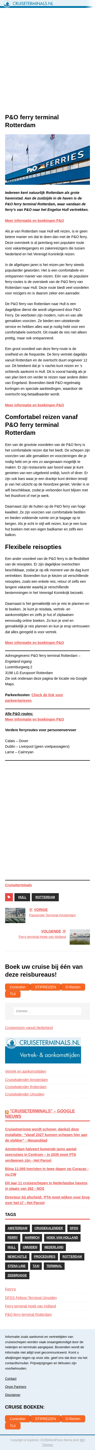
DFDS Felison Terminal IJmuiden (31, 1298)
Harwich (32, 1237)
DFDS (74, 1228)
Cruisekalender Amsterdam (26, 1080)
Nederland (53, 1247)
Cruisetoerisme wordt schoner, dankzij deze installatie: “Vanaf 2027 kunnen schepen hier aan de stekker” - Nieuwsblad (46, 1135)
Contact (10, 1378)
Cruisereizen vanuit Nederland (29, 1028)
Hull (22, 897)
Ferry (13, 1237)
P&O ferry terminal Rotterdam (28, 1314)
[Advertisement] (47, 63)
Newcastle (17, 1256)
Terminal (54, 1266)
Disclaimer (13, 1395)
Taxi (36, 1266)
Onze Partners (15, 1387)
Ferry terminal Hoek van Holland (30, 1306)
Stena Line (17, 1266)
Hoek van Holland (62, 1237)
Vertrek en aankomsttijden (25, 1071)
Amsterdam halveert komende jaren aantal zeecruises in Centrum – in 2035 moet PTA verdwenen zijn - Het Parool (41, 1154)
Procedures (44, 1256)
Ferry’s (10, 1289)
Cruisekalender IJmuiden (24, 1094)
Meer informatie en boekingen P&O (34, 719)
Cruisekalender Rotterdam (25, 1087)
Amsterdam (17, 1228)
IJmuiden (30, 1247)
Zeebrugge (17, 1275)
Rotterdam (45, 897)
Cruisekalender (48, 1228)
